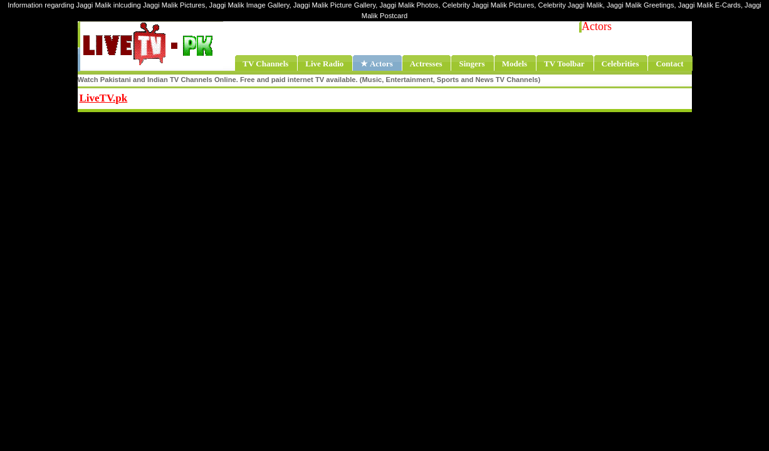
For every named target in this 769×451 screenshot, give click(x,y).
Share (206, 96)
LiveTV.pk (104, 98)
